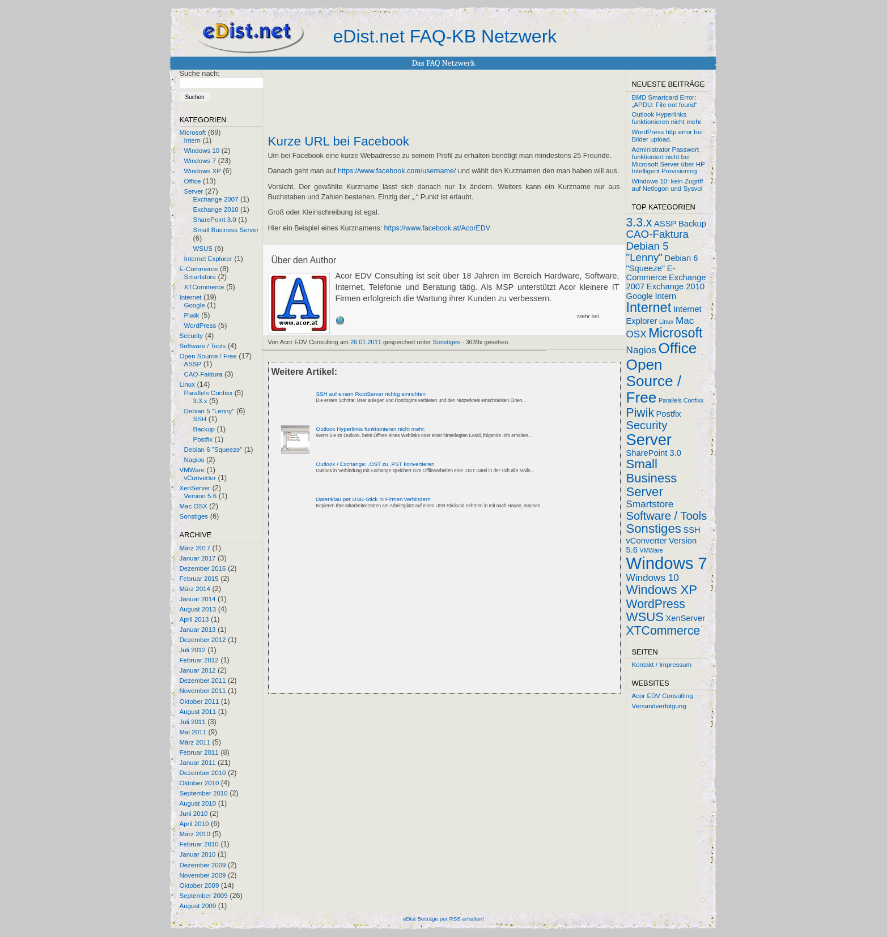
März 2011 (195, 742)
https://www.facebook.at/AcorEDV (437, 228)
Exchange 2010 (216, 209)
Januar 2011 (198, 762)
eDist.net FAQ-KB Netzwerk (445, 36)
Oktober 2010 (199, 783)
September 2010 (204, 793)
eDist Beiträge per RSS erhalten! (443, 918)
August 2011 (198, 711)
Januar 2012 (198, 670)
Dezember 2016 (203, 568)
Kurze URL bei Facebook (338, 141)
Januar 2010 (198, 854)
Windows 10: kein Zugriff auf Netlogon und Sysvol (667, 185)
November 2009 (203, 875)
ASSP (193, 364)
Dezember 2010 (203, 772)
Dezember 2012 (203, 639)
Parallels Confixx (208, 393)
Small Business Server (226, 229)
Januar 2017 (198, 558)
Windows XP (202, 171)
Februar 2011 (199, 752)
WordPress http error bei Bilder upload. (667, 136)
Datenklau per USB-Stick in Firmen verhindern (373, 499)
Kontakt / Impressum (662, 664)
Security (191, 335)
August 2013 (198, 609)
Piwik (192, 315)
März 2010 (195, 834)
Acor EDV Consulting (662, 695)
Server (193, 191)
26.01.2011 (365, 342)
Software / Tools (203, 346)
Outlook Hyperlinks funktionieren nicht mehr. (371, 429)
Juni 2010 (194, 813)
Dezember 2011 (203, 680)
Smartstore (200, 276)
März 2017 (195, 548)
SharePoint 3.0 (214, 219)
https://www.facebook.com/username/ (397, 171)
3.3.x (200, 400)
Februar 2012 (199, 660)
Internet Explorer (208, 258)
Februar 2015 (199, 578)
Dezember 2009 (203, 865)
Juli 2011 (193, 721)
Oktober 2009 (199, 885)
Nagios (194, 459)
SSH (200, 419)
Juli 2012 (193, 650)
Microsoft (193, 132)
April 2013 (194, 619)
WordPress (200, 325)
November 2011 (203, 690)
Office (192, 181)
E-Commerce (199, 269)
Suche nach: (200, 73)
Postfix (203, 439)
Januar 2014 (198, 599)
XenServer (195, 488)
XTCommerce (204, 287)
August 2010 (198, 803)
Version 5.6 (200, 496)
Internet (191, 297)
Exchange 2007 (216, 199)
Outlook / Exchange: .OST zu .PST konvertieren (375, 464)
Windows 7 (200, 160)
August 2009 (198, 905)
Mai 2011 (193, 732)
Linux (188, 384)
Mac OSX (193, 506)
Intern (192, 140)
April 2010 (194, 823)
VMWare (192, 470)
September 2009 (204, 895)
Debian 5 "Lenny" (209, 411)
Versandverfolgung (659, 706)
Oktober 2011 (199, 701)
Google (194, 305)
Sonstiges (194, 516)
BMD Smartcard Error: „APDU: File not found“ (665, 101)
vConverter (200, 477)
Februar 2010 (199, 844)
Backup (204, 429)
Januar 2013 (198, 629)
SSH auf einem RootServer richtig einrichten (371, 394)
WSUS (203, 248)
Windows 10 (202, 150)
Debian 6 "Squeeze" (213, 449)
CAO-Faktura (203, 374)
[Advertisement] (400, 611)
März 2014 (195, 588)
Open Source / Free (208, 356)
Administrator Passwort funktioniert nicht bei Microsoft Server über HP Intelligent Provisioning (668, 160)
